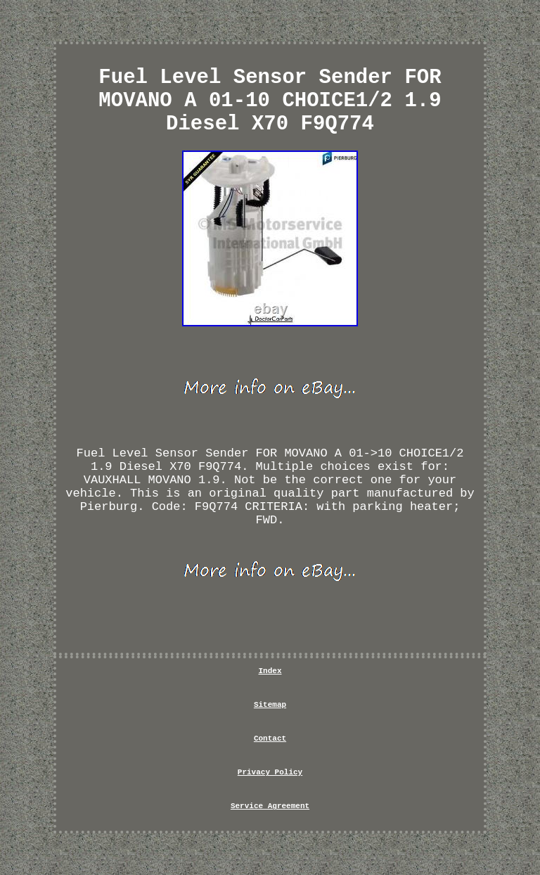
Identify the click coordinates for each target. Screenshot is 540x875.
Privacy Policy (270, 772)
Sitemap (270, 705)
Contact (270, 738)
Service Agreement (270, 806)
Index (269, 671)
